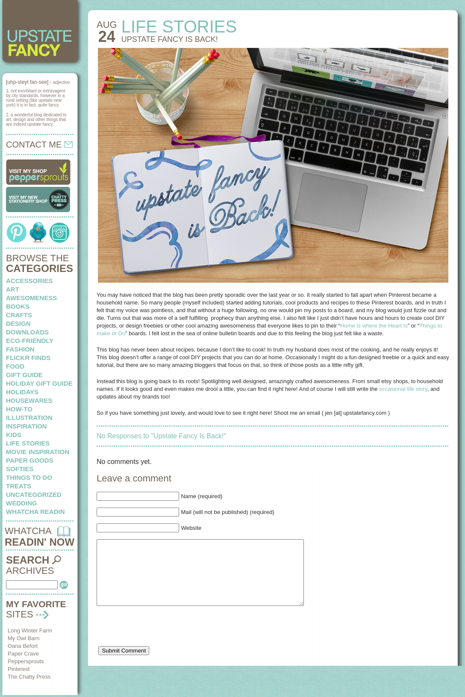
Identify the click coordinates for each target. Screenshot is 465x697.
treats (18, 486)
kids (13, 434)
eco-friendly (29, 340)
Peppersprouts (26, 661)
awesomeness (31, 297)
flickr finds (28, 357)
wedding (21, 503)
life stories (28, 443)
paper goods (29, 460)
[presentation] (162, 642)
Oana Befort (23, 646)
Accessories (29, 280)
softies (19, 469)
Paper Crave (23, 653)
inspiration (26, 426)
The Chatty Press (29, 676)
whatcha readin (35, 511)
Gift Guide (24, 374)
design (18, 323)
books (17, 306)
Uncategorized (34, 494)
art (12, 289)
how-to (19, 409)
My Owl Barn (23, 638)
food (15, 366)
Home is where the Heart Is (374, 325)
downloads (27, 332)
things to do (29, 477)
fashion (20, 349)
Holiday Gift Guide (39, 383)
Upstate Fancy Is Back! (169, 39)
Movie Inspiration (37, 451)
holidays (22, 392)
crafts (19, 315)
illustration (29, 417)
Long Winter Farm (30, 630)
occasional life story (403, 389)
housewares (29, 400)
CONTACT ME (39, 144)
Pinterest (18, 669)
